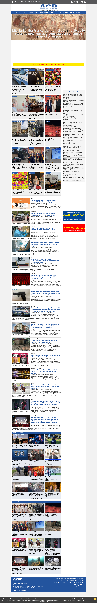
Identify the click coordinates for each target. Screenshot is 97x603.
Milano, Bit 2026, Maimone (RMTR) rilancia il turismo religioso (72, 138)
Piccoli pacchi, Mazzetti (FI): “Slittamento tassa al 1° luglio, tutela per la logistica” (73, 164)
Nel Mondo (61, 12)
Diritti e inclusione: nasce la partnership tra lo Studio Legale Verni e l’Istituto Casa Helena (73, 155)
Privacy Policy (75, 581)
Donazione (79, 12)
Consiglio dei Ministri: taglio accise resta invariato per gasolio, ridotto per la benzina (73, 134)
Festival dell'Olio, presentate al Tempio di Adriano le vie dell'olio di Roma (73, 130)
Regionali (46, 12)
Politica (31, 12)
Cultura (36, 12)
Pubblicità (69, 581)
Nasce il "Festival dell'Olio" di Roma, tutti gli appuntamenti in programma (73, 151)
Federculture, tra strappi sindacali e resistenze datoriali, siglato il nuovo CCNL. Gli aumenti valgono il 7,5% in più (73, 111)
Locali (41, 12)
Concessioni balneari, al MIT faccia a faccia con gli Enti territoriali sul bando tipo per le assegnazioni (73, 142)
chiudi (42, 600)
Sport (66, 12)
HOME (21, 1)
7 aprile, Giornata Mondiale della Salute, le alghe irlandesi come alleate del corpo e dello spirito (73, 100)
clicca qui (45, 601)
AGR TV (72, 12)
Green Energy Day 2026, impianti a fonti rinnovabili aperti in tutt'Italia (72, 127)
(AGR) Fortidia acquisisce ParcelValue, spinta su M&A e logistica (73, 115)
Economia (24, 12)
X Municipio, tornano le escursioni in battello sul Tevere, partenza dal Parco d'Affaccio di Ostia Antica (73, 169)
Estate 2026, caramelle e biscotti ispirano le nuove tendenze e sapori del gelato (73, 160)
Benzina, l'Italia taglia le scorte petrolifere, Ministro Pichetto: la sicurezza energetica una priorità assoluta (72, 173)
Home (62, 579)
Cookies (82, 581)
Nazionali (53, 12)
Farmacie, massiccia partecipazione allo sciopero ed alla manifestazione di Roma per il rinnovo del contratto (73, 179)
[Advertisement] (48, 51)
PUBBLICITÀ (36, 1)
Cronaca (18, 12)
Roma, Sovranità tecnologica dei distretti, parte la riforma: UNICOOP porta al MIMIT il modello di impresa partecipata (73, 95)
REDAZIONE (28, 1)
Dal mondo (76, 579)
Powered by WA (80, 585)
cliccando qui (15, 600)
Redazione (57, 581)
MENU (16, 2)
